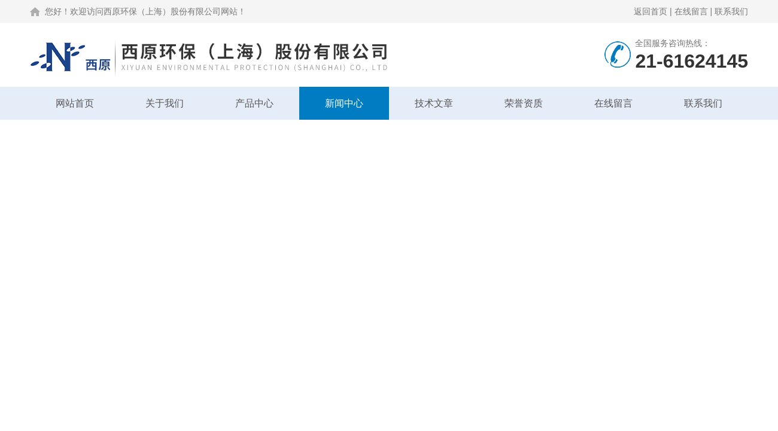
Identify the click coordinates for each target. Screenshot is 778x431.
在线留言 (691, 11)
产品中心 (254, 103)
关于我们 (164, 103)
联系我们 (731, 11)
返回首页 (650, 11)
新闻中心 (344, 103)
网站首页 (75, 103)
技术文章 (434, 103)
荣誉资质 (524, 103)
